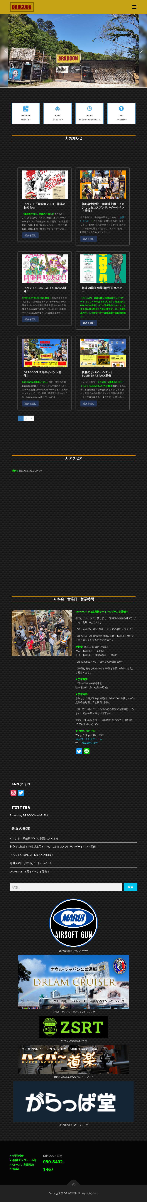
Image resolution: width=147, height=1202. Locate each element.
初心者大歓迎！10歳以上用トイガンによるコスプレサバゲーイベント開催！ (84, 263)
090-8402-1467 (89, 743)
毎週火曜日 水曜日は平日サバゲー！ (84, 294)
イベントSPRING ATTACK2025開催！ (63, 294)
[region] (73, 50)
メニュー (134, 7)
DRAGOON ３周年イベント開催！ (62, 325)
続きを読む (57, 273)
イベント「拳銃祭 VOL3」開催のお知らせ (62, 262)
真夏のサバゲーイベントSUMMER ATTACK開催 (82, 325)
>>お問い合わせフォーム (88, 739)
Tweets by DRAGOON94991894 (29, 815)
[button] (6, 51)
